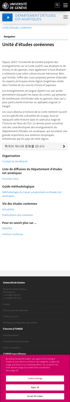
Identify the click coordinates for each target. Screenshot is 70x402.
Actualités (8, 209)
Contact (6, 304)
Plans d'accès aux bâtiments (15, 310)
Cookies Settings (35, 380)
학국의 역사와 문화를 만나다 (24, 146)
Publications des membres (17, 215)
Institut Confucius (12, 234)
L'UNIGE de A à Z (10, 316)
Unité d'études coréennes (17, 27)
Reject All (35, 388)
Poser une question (11, 347)
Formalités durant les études (16, 341)
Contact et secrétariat (14, 161)
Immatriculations (11, 335)
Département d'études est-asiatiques (35, 17)
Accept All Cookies (35, 397)
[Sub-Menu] (65, 17)
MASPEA (7, 228)
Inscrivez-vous (10, 179)
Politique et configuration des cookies (20, 322)
